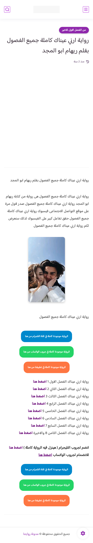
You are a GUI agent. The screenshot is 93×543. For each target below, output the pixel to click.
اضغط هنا (40, 382)
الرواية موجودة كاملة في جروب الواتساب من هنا (46, 352)
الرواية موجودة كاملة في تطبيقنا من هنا (47, 367)
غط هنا (14, 448)
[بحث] (7, 9)
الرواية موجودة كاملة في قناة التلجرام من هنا (46, 336)
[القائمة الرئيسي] (86, 9)
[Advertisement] (46, 112)
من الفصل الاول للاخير (74, 30)
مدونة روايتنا (31, 534)
